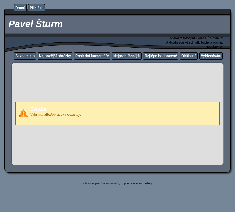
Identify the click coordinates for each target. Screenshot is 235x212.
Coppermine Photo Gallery (136, 183)
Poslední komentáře (92, 56)
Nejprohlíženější (126, 56)
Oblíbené (188, 56)
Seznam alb (25, 56)
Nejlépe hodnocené (161, 56)
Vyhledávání (211, 56)
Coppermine (97, 183)
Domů (20, 8)
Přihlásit (36, 8)
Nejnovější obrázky (55, 56)
